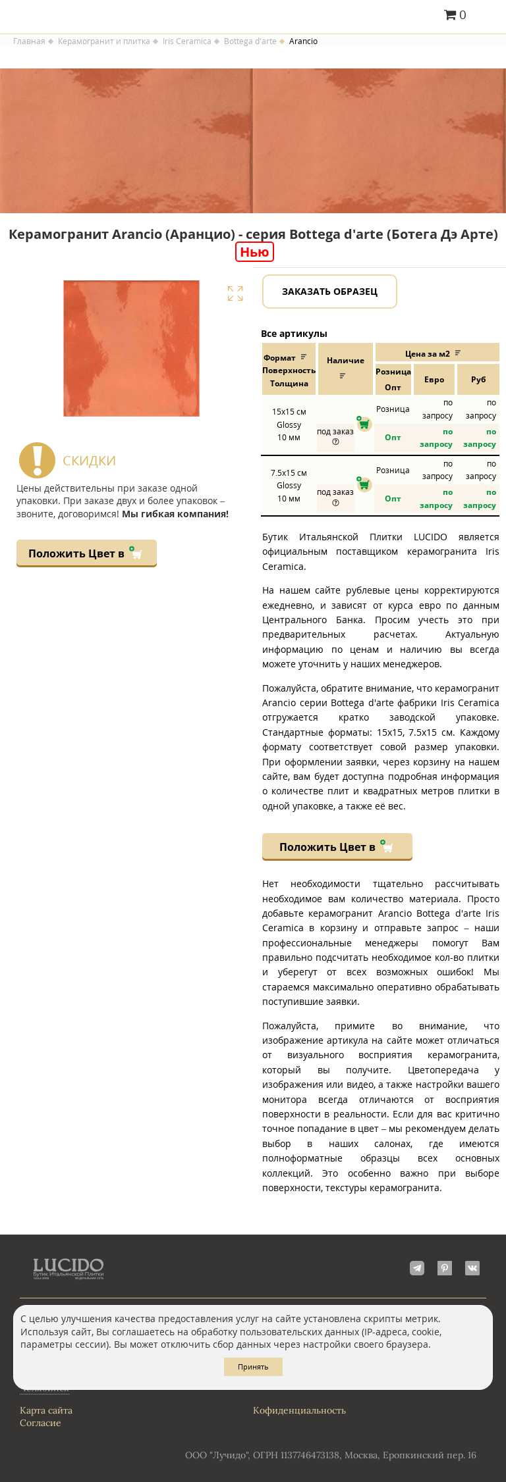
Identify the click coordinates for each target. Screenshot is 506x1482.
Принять (253, 1366)
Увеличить (235, 293)
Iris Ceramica (187, 41)
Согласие (40, 1423)
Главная (29, 41)
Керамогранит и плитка (104, 41)
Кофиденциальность (299, 1410)
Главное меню (488, 15)
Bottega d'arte (250, 41)
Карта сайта (46, 1410)
